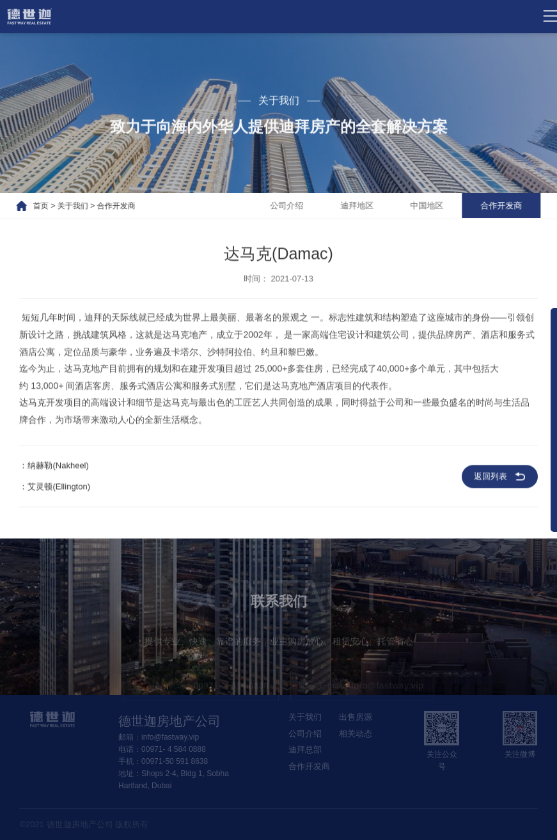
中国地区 (434, 205)
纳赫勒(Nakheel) (57, 468)
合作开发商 (105, 205)
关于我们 (62, 205)
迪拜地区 (363, 205)
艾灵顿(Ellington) (58, 489)
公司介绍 (291, 205)
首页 (30, 205)
